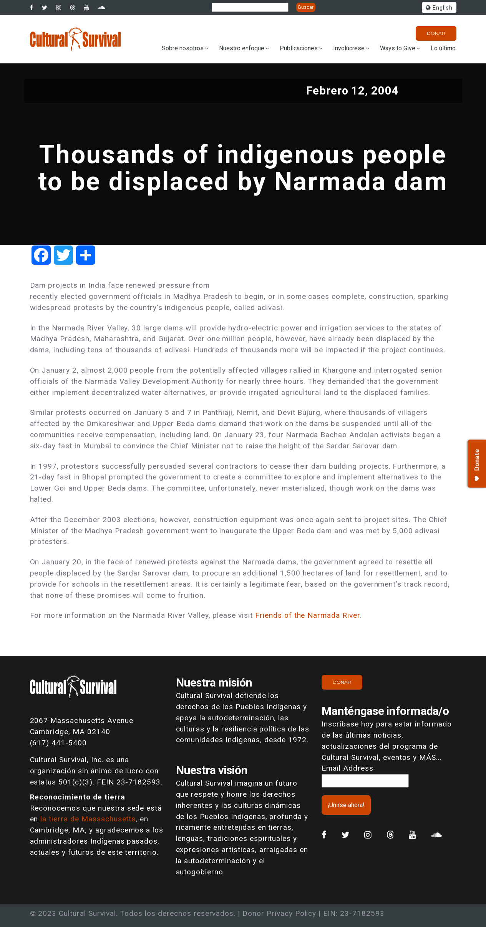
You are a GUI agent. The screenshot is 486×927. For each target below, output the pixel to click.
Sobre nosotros (183, 48)
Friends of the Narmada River (307, 615)
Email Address (347, 768)
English (439, 8)
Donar (436, 33)
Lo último (443, 48)
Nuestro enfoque (241, 48)
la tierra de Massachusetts (88, 818)
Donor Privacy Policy (279, 913)
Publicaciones (299, 48)
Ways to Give (397, 48)
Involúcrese (349, 48)
